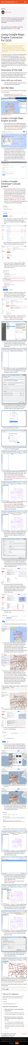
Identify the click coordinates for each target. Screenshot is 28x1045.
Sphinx (9, 1036)
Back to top (24, 1033)
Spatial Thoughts (5, 19)
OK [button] (17, 1043)
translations (14, 28)
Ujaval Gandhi (6, 12)
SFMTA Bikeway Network (16, 94)
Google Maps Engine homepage (13, 127)
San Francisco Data (5, 90)
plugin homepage (19, 980)
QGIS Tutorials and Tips (8, 2)
